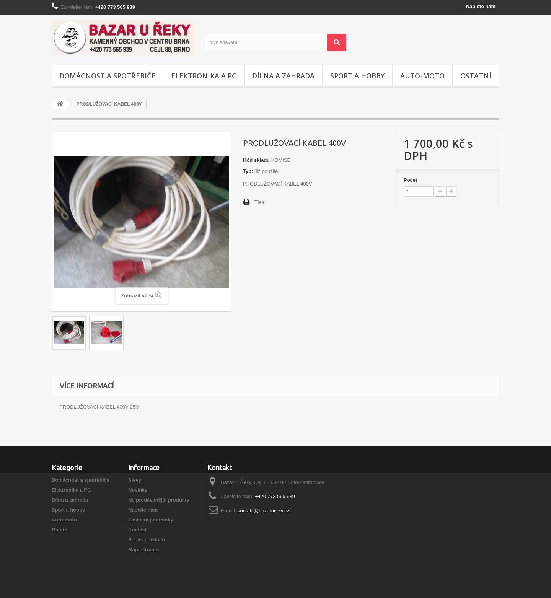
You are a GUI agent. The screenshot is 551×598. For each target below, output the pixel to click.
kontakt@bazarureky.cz (263, 510)
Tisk (259, 202)
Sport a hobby (357, 75)
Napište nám (481, 6)
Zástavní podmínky (150, 520)
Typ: (248, 171)
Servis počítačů (146, 540)
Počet (410, 180)
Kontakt (137, 530)
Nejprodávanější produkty (158, 500)
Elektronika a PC (203, 75)
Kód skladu (256, 160)
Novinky (138, 490)
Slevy (134, 480)
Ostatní (475, 75)
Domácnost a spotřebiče (107, 75)
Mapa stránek (144, 549)
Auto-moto (422, 75)
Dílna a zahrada (283, 75)
